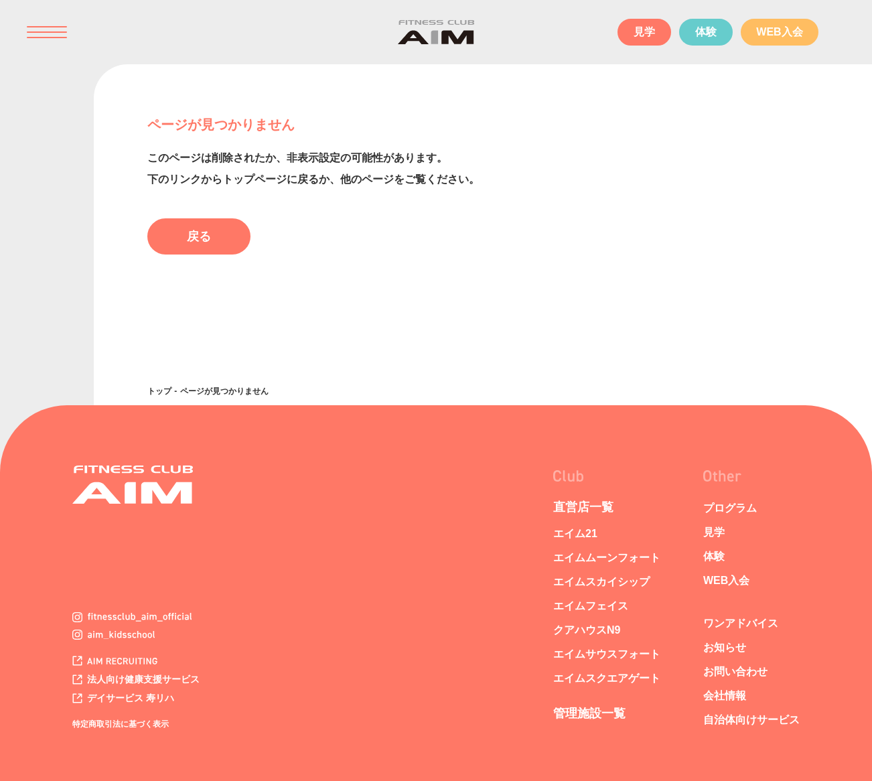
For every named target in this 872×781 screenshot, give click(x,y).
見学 (644, 32)
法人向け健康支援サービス (136, 679)
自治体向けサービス (751, 719)
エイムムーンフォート (606, 557)
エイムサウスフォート (606, 654)
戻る (199, 236)
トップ (159, 391)
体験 (706, 32)
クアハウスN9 (586, 630)
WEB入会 (779, 32)
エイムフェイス (590, 606)
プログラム (730, 508)
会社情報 (724, 695)
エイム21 (575, 533)
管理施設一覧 (589, 713)
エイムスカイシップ (601, 581)
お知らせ (724, 647)
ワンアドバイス (740, 623)
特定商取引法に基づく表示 (120, 724)
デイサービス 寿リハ (123, 698)
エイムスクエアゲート (606, 678)
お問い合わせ (735, 671)
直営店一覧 (583, 507)
